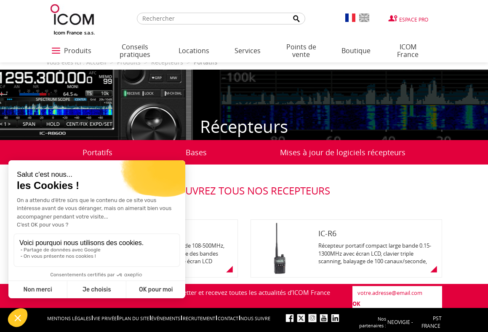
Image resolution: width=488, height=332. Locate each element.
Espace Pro (413, 19)
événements (165, 318)
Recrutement (199, 318)
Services (248, 50)
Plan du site (134, 318)
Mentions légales (69, 318)
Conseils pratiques (135, 50)
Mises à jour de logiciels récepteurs (342, 152)
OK (356, 304)
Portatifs (97, 152)
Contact (228, 318)
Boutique (356, 50)
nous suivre (255, 318)
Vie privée (105, 318)
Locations (194, 50)
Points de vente (301, 50)
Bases (196, 152)
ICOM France (408, 50)
